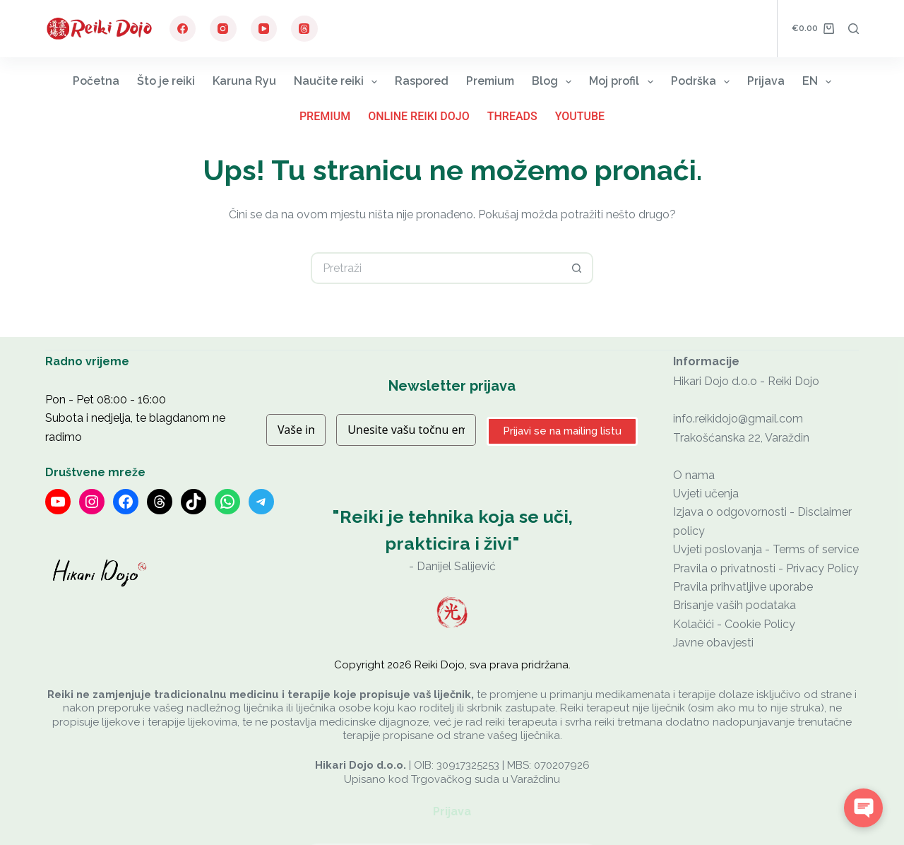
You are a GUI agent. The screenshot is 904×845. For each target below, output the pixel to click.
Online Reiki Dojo (419, 116)
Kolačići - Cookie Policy (734, 624)
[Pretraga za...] (436, 268)
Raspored (421, 81)
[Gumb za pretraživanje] (577, 268)
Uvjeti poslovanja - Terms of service (766, 549)
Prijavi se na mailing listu (562, 431)
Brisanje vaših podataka (734, 605)
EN (819, 81)
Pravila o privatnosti (724, 568)
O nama (694, 475)
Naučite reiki (338, 81)
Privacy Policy (822, 568)
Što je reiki (166, 81)
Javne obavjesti (713, 642)
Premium (490, 81)
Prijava (766, 81)
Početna (96, 81)
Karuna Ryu (244, 81)
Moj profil (623, 81)
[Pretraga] (853, 28)
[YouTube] (264, 29)
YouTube (580, 116)
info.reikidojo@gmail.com (738, 418)
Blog (554, 81)
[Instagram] (223, 29)
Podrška (703, 81)
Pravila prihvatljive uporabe (743, 586)
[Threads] (304, 29)
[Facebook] (183, 29)
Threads (512, 116)
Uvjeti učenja (706, 493)
